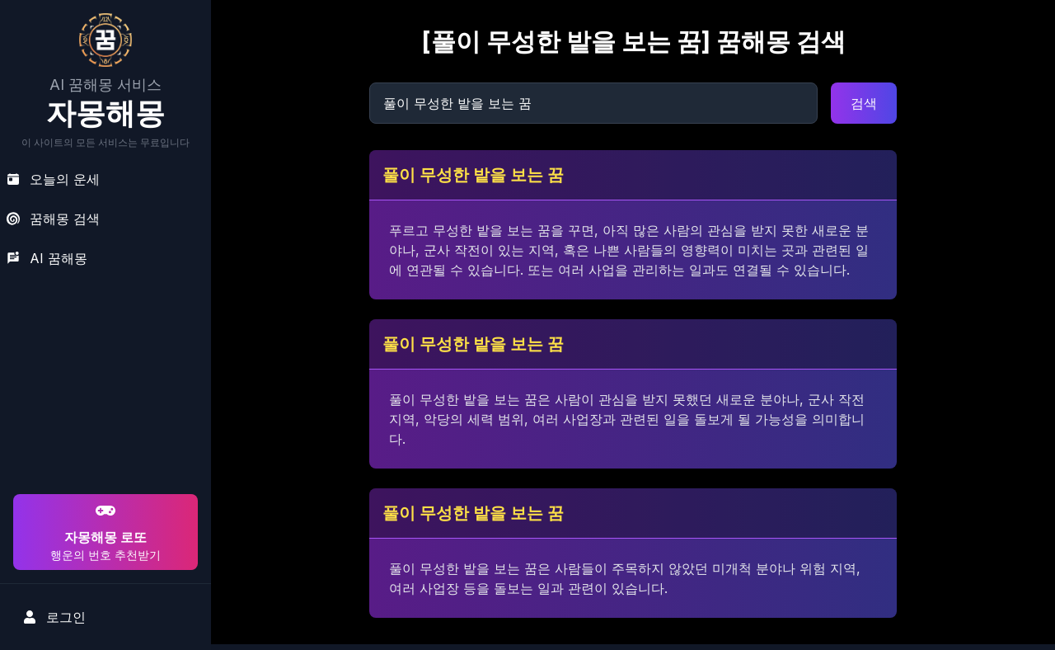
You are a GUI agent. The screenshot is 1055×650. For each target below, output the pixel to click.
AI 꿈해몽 (47, 258)
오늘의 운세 (53, 179)
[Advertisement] (103, 384)
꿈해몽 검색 (53, 218)
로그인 (54, 617)
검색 (864, 103)
